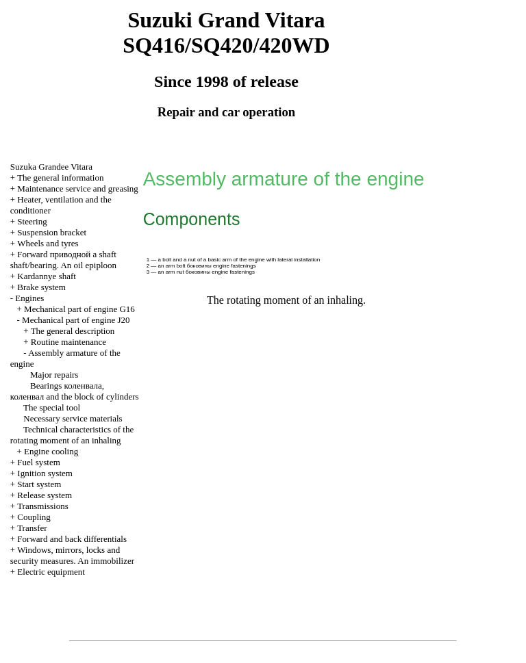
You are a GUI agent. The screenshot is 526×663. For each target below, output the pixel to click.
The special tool (51, 407)
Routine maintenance (68, 342)
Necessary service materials (72, 418)
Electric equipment (51, 572)
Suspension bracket (51, 232)
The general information (60, 177)
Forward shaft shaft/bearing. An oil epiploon (63, 259)
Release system (44, 495)
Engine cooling (51, 451)
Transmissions (42, 506)
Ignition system (45, 473)
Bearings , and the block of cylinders (74, 391)
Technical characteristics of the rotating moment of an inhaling (72, 434)
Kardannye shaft (46, 276)
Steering (32, 221)
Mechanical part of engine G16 (79, 309)
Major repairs (54, 374)
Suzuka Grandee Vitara (51, 166)
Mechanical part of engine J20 (75, 320)
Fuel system (38, 462)
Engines (29, 298)
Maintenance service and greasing (77, 188)
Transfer (32, 528)
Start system (39, 484)
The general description (73, 331)
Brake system (41, 287)
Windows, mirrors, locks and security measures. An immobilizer (72, 555)
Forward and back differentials (72, 539)
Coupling (33, 517)
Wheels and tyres (48, 243)
